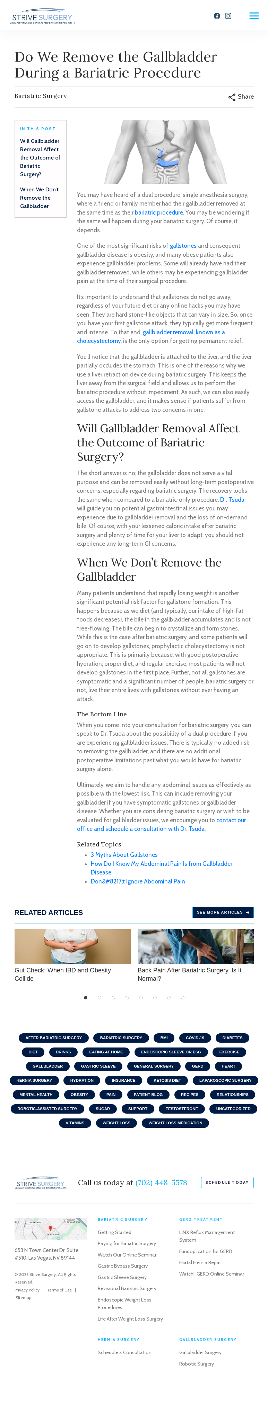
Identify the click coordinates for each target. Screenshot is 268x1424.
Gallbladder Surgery (201, 1386)
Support (238, 1117)
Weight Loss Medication (134, 1148)
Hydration (116, 1087)
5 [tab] (141, 1001)
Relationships (74, 1117)
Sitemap (23, 1323)
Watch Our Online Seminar (127, 1281)
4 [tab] (127, 1001)
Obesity (158, 1102)
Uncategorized (117, 1133)
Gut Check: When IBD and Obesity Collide (73, 959)
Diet (27, 1056)
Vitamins (164, 1133)
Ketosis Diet (206, 1087)
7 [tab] (168, 1001)
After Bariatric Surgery (49, 1041)
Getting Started (116, 1258)
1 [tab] (85, 1001)
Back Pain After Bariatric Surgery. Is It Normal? (196, 959)
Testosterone (62, 1133)
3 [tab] (113, 1001)
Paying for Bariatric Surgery (128, 1269)
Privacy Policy (27, 1315)
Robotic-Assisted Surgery (142, 1117)
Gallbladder (43, 1072)
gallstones (183, 249)
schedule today (227, 1208)
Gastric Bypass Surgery (123, 1292)
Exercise (234, 1056)
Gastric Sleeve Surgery (123, 1303)
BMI (165, 1041)
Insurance (160, 1087)
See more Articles (223, 916)
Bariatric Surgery (120, 1041)
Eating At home (104, 1056)
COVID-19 (198, 1041)
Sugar (200, 1117)
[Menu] (254, 16)
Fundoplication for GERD (206, 1277)
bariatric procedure (159, 215)
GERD (201, 1072)
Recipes (29, 1117)
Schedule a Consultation (125, 1386)
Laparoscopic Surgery (48, 1102)
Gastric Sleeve (96, 1072)
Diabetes (238, 1041)
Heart (234, 1072)
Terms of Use (59, 1315)
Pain (192, 1102)
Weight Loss (208, 1133)
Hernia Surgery (66, 1087)
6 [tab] (155, 1001)
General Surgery (155, 1072)
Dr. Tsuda (232, 502)
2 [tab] (99, 1001)
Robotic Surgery (197, 1397)
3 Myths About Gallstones (124, 858)
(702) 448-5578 (161, 1208)
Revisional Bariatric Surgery (128, 1314)
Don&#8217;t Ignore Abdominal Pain (138, 884)
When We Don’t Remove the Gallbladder (39, 201)
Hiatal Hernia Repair (201, 1288)
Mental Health (112, 1102)
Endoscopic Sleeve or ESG (173, 1056)
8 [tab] (182, 1001)
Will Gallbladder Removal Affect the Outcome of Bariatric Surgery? (40, 161)
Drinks (60, 1056)
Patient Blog (231, 1102)
